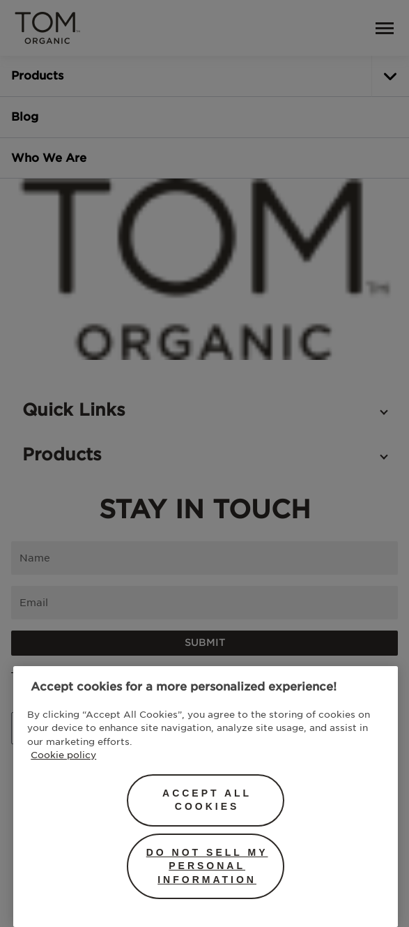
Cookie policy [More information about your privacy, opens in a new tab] (63, 754)
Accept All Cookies (207, 800)
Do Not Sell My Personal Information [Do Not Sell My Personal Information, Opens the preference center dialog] (207, 866)
